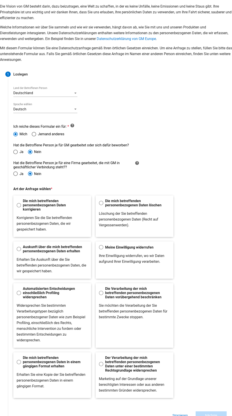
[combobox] (38, 93)
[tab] (15, 74)
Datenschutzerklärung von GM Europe (126, 39)
